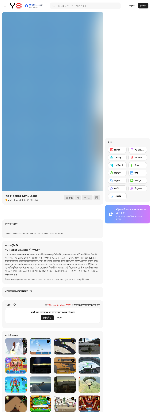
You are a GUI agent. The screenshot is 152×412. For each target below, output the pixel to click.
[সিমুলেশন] (137, 188)
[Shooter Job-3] (65, 365)
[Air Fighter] (89, 365)
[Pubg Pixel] (89, 384)
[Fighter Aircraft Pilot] (40, 384)
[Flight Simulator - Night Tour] (40, 365)
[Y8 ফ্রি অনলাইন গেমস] (16, 5)
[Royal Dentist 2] (16, 365)
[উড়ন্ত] (137, 165)
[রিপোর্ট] (87, 197)
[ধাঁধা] (137, 173)
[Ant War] (40, 404)
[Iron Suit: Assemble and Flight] (16, 384)
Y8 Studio (58, 279)
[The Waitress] (65, 404)
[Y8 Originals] (117, 157)
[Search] (53, 6)
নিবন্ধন (143, 6)
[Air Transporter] (40, 346)
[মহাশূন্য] (117, 181)
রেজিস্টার (47, 317)
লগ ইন (131, 6)
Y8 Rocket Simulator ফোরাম (59, 305)
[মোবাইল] (137, 181)
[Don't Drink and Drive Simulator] (65, 384)
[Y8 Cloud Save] (137, 150)
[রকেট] (117, 188)
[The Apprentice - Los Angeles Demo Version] (89, 404)
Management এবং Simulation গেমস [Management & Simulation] (26, 279)
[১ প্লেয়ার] (117, 196)
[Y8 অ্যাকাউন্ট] (137, 157)
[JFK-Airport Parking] (65, 346)
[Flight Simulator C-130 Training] (89, 346)
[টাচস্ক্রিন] (117, 173)
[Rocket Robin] (16, 346)
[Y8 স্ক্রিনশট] (117, 165)
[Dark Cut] (16, 404)
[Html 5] (117, 150)
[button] (11, 274)
